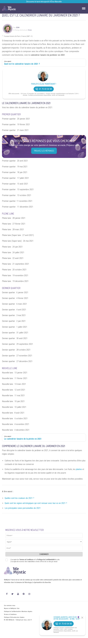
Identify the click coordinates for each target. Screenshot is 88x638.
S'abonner (44, 554)
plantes (79, 469)
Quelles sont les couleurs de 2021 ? (19, 498)
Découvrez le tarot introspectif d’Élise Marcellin (44, 2)
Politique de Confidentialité (46, 560)
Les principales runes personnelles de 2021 (23, 508)
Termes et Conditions (26, 560)
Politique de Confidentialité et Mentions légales (18, 611)
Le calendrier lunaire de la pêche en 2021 (23, 439)
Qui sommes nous (9, 605)
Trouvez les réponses (44, 150)
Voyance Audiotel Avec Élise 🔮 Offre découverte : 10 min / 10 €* (66, 618)
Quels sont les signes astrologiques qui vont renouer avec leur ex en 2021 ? (36, 503)
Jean (17, 27)
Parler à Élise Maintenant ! (43, 84)
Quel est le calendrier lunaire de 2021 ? (22, 64)
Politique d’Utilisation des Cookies (14, 617)
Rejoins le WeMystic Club (11, 608)
